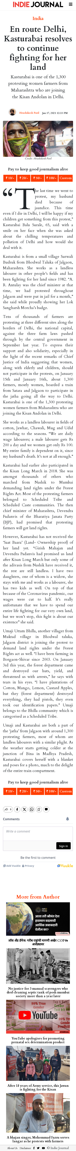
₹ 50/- (37, 178)
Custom (66, 178)
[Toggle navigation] (70, 4)
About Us (12, 1148)
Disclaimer (25, 1148)
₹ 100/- (51, 178)
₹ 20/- (23, 178)
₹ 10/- (10, 178)
